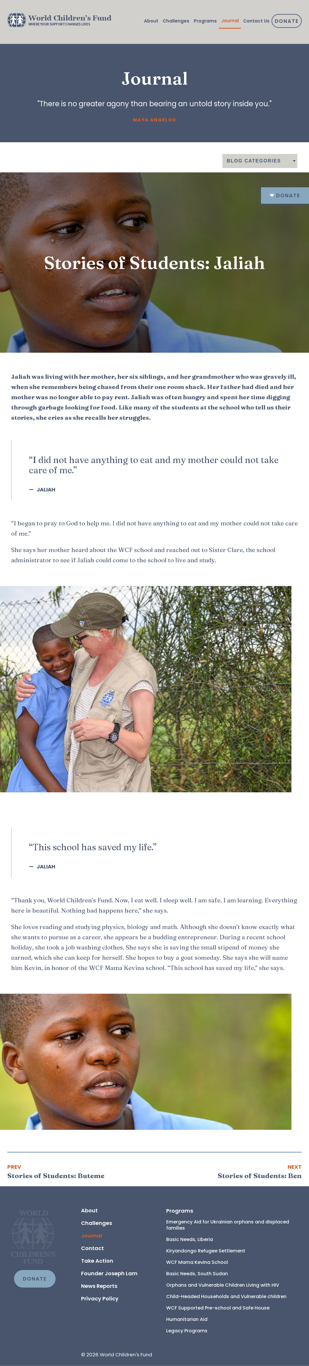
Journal (230, 21)
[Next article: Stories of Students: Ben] (260, 1171)
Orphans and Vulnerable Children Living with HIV (222, 1285)
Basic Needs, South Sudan (197, 1273)
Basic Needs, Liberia (189, 1239)
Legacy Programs (186, 1330)
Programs (205, 21)
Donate (287, 21)
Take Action (97, 1260)
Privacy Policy (100, 1298)
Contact (92, 1248)
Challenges (176, 21)
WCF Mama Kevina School (197, 1262)
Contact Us (256, 21)
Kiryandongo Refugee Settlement (205, 1250)
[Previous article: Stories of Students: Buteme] (55, 1171)
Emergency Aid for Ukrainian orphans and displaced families (228, 1224)
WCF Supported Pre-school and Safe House (217, 1308)
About (151, 21)
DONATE (35, 1278)
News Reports (99, 1286)
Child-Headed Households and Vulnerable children (226, 1296)
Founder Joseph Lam (109, 1273)
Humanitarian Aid (186, 1319)
